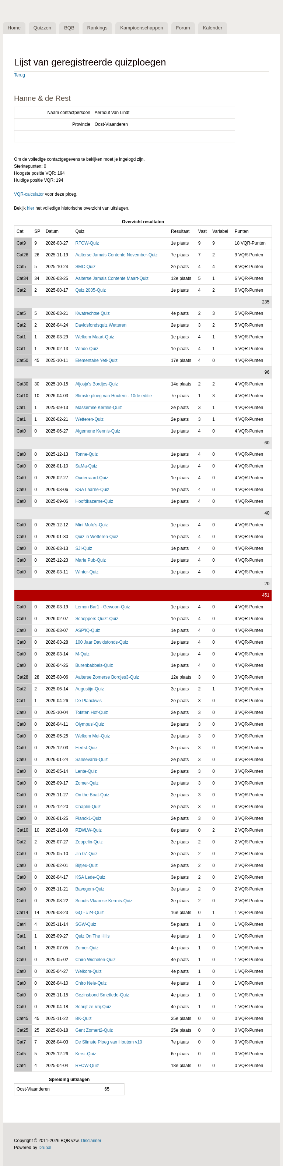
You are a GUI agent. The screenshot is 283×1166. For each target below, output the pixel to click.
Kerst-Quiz (85, 1053)
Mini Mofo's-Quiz (91, 524)
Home (14, 28)
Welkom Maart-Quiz (94, 337)
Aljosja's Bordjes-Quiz (96, 384)
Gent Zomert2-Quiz (94, 1030)
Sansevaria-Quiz (91, 759)
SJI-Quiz (83, 548)
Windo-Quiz (86, 349)
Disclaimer (91, 1140)
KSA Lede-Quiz (90, 877)
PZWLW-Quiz (88, 830)
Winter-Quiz (86, 572)
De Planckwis (88, 701)
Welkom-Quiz (88, 971)
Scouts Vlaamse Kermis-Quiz (103, 901)
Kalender (214, 28)
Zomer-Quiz (86, 783)
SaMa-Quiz (86, 466)
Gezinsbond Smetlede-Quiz (102, 995)
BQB (70, 28)
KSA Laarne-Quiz (92, 490)
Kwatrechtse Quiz (92, 313)
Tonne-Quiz (86, 454)
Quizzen (43, 28)
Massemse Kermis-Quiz (98, 407)
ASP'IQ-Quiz (87, 630)
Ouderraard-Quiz (91, 478)
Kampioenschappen (142, 28)
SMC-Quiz (85, 266)
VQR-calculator (29, 194)
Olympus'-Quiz (89, 724)
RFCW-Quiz (87, 243)
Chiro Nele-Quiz (90, 983)
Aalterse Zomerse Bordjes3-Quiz (107, 677)
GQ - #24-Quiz (89, 913)
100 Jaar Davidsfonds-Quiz (101, 642)
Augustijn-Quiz (89, 689)
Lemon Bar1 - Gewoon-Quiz (102, 606)
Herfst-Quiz (86, 748)
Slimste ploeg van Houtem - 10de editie (113, 395)
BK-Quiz (83, 1018)
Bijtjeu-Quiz (86, 865)
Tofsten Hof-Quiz (91, 712)
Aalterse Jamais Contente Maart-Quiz (112, 278)
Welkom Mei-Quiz (92, 736)
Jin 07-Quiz (86, 854)
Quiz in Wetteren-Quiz (96, 536)
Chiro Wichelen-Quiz (95, 960)
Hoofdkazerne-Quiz (94, 501)
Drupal (44, 1147)
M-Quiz (82, 654)
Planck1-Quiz (88, 818)
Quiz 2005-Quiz (90, 290)
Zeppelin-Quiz (88, 842)
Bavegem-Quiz (89, 889)
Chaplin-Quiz (88, 807)
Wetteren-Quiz (89, 419)
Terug (19, 75)
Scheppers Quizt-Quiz (96, 618)
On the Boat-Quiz (92, 795)
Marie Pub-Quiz (90, 560)
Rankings (98, 28)
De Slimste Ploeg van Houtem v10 (108, 1042)
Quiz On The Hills (92, 936)
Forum (185, 28)
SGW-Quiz (85, 924)
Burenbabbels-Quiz (94, 665)
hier (30, 208)
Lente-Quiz (86, 771)
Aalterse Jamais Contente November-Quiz (116, 254)
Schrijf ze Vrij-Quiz (93, 1006)
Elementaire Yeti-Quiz (96, 360)
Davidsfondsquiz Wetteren (100, 325)
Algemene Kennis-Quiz (97, 431)
